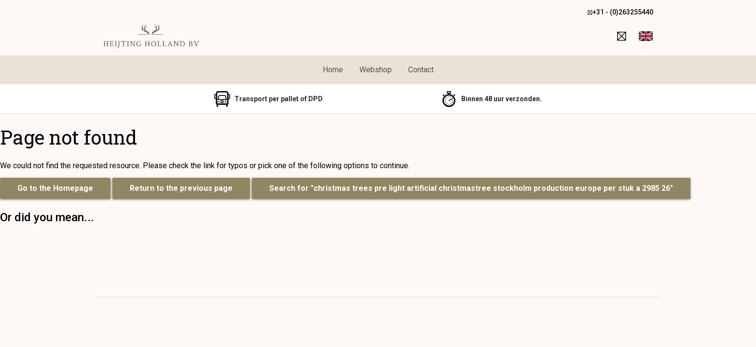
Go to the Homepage (55, 188)
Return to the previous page (181, 188)
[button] (646, 36)
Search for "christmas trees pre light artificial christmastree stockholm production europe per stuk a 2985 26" (471, 188)
